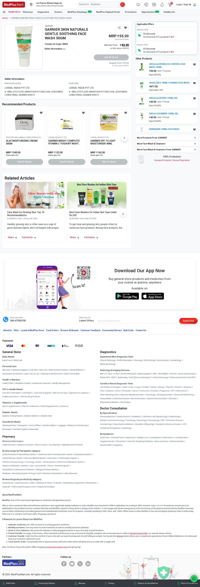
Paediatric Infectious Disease (168, 424)
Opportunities (150, 12)
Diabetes (110, 391)
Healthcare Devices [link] (10, 396)
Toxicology (150, 395)
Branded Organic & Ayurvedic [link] (26, 429)
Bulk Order (128, 330)
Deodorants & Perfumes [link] (12, 374)
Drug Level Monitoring (184, 395)
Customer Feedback (90, 330)
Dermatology (153, 420)
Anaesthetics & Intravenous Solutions (18, 469)
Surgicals (6, 487)
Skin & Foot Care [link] (60, 393)
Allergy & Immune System (47, 469)
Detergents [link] (22, 425)
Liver (131, 387)
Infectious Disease (121, 398)
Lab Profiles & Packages (110, 387)
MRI (101, 374)
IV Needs (57, 483)
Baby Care (18, 360)
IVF (184, 424)
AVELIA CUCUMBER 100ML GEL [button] (163, 113)
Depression (130, 437)
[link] (13, 4)
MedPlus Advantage (79, 12)
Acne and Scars (161, 441)
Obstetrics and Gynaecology (155, 416)
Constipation (155, 437)
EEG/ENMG (163, 374)
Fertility (145, 387)
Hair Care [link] (43, 370)
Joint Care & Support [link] (42, 393)
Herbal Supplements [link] (49, 406)
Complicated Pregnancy (110, 428)
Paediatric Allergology (144, 424)
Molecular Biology (108, 364)
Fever (102, 391)
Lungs (138, 387)
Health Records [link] (9, 445)
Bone (118, 391)
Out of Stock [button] (111, 57)
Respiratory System (83, 454)
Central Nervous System (12, 458)
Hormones (52, 458)
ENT (163, 420)
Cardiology (131, 420)
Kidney (153, 387)
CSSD (32, 483)
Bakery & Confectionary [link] (78, 425)
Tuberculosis (181, 391)
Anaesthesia (7, 483)
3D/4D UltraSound (128, 374)
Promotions (131, 12)
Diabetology (174, 416)
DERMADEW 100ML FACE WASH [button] (164, 129)
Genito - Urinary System (46, 462)
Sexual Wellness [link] (77, 370)
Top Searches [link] (54, 445)
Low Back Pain (181, 437)
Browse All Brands (70, 330)
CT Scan (108, 374)
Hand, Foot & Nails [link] (71, 374)
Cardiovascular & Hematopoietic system (55, 454)
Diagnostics (43, 12)
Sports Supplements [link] (11, 406)
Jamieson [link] (64, 406)
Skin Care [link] (6, 370)
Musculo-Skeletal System (35, 458)
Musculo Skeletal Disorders (132, 395)
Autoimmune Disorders (157, 398)
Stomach (173, 398)
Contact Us (141, 330)
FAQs (16, 330)
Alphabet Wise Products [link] (72, 445)
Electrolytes (126, 402)
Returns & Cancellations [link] (148, 583)
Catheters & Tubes (44, 483)
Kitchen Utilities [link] (49, 425)
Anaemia (187, 387)
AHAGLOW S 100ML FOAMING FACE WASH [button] (169, 83)
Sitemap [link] (81, 583)
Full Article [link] (29, 237)
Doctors (58, 12)
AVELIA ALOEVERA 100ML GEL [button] (163, 98)
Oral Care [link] (34, 370)
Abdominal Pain (177, 441)
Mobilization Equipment (73, 483)
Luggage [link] (62, 425)
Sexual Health (106, 445)
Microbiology (150, 360)
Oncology (30, 462)
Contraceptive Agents (68, 458)
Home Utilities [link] (35, 425)
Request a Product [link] (25, 445)
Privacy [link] (111, 583)
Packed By (74, 83)
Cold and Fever (117, 437)
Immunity (126, 391)
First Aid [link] (6, 393)
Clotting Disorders (165, 395)
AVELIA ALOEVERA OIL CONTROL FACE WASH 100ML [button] (167, 65)
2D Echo (173, 374)
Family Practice (123, 416)
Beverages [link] (6, 429)
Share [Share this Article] (12, 237)
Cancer (135, 391)
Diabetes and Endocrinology (112, 420)
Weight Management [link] (61, 383)
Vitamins (178, 387)
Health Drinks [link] (8, 383)
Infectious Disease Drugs (13, 462)
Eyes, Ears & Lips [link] (32, 374)
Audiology (126, 428)
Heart (125, 387)
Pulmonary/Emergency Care (24, 487)
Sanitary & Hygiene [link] (20, 370)
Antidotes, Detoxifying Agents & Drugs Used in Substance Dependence (32, 473)
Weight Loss (142, 437)
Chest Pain (104, 437)
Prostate (154, 391)
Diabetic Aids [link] (46, 416)
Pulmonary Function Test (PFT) (183, 377)
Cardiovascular (21, 483)
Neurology (142, 420)
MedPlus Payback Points (108, 12)
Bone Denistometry (187, 374)
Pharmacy (28, 12)
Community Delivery (112, 330)
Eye (31, 466)
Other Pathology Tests (109, 395)
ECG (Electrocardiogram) (140, 377)
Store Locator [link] (41, 445)
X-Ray (116, 374)
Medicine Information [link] (12, 441)
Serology (138, 360)
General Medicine (107, 416)
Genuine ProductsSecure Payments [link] (171, 160)
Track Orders (52, 330)
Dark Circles (168, 437)
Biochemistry (163, 360)
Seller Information (54, 49)
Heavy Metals (106, 398)
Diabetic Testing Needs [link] (12, 416)
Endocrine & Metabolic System (71, 462)
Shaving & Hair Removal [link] (51, 374)
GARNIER (49, 26)
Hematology (176, 360)
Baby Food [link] (7, 360)
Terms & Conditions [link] (189, 583)
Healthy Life (169, 12)
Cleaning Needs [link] (9, 425)
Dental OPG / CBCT (108, 377)
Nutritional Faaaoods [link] (41, 383)
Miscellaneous (71, 473)
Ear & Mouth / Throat (44, 466)
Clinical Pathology (107, 360)
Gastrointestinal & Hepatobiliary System (19, 454)
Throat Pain (121, 441)
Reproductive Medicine (123, 424)
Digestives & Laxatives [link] (78, 393)
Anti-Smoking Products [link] (30, 396)
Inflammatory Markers (109, 402)
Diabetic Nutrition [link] (31, 416)
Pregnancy (164, 391)
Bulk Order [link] (10, 583)
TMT (155, 374)
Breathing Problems (144, 441)
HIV (172, 391)
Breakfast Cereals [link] (22, 383)
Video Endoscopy (160, 377)
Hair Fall (130, 441)
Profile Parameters (125, 360)
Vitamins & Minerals (10, 466)
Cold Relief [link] (27, 393)
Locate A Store (32, 330)
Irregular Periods (107, 441)
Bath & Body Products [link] (58, 370)
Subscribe (188, 320)
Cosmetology (106, 424)
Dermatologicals (62, 466)
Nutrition (25, 466)
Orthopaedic (91, 483)
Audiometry (123, 377)
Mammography (144, 374)
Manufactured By (13, 83)
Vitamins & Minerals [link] (30, 406)
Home (5, 18)
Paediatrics (136, 416)
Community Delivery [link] (46, 583)
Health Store (11, 12)
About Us (7, 330)
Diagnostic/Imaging (46, 487)
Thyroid (169, 387)
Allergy (161, 387)
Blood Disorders (138, 398)
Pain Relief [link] (15, 393)
